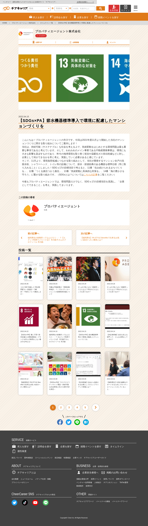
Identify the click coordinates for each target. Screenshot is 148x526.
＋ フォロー (41, 35)
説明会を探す (41, 446)
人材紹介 (97, 482)
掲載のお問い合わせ (114, 472)
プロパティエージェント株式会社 (24, 23)
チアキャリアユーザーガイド (95, 458)
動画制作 (79, 486)
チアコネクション (110, 482)
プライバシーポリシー (20, 482)
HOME (4, 23)
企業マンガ (77, 458)
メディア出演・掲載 (43, 479)
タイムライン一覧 (46, 23)
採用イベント (96, 479)
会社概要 (15, 479)
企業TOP (37, 42)
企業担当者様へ (136, 2)
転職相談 (67, 458)
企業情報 (74, 42)
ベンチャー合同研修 (84, 482)
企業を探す (63, 446)
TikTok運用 (124, 482)
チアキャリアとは (24, 472)
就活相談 (58, 458)
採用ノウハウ (108, 479)
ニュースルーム (27, 479)
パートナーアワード (120, 501)
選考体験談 (28, 458)
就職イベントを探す (88, 446)
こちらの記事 (91, 174)
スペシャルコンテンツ (43, 458)
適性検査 (19, 451)
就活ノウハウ (17, 458)
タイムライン (114, 446)
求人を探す (20, 446)
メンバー (111, 42)
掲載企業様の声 (82, 479)
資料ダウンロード (123, 479)
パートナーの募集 (103, 501)
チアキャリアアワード (85, 501)
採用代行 (89, 486)
